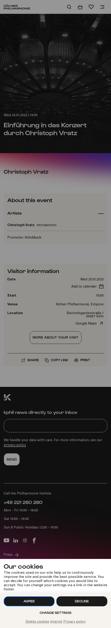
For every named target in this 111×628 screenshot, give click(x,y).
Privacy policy (74, 622)
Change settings (55, 613)
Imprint (56, 622)
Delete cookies (37, 622)
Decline (82, 601)
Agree (29, 601)
